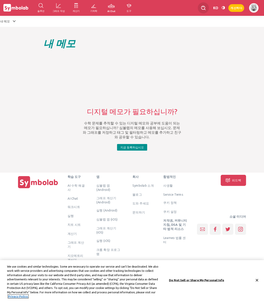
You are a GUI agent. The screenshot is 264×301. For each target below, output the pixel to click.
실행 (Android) (106, 210)
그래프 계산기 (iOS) (106, 230)
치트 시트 (74, 224)
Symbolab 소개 (143, 185)
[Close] (257, 281)
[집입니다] (38, 188)
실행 (71, 215)
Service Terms (173, 194)
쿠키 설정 (170, 211)
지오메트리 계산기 (75, 257)
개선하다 (236, 7)
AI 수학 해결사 (76, 187)
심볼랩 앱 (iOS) (106, 219)
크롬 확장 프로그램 (108, 251)
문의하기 (138, 212)
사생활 (168, 185)
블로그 (137, 194)
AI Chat (73, 198)
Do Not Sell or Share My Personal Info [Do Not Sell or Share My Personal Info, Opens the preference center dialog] (196, 281)
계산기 (72, 233)
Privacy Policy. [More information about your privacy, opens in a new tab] (18, 297)
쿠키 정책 (170, 202)
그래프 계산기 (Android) (106, 200)
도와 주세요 (140, 203)
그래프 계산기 (76, 244)
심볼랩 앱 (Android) (103, 187)
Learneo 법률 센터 (174, 240)
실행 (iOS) (103, 240)
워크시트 (74, 206)
